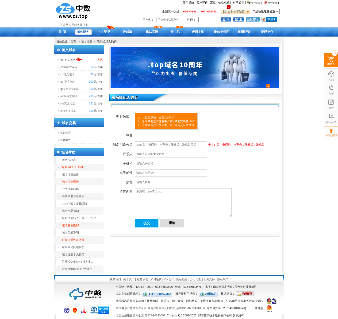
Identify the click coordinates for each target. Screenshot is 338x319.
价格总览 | (224, 2)
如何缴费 (156, 279)
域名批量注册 (70, 174)
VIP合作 (169, 279)
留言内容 (126, 191)
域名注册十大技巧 (73, 254)
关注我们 (274, 3)
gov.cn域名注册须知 (74, 203)
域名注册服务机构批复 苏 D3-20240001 (140, 315)
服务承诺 (142, 279)
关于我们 (128, 279)
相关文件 (209, 279)
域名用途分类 (123, 144)
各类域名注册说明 (73, 196)
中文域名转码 (70, 189)
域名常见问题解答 (73, 247)
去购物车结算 (235, 11)
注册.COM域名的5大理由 (77, 261)
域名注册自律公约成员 (161, 308)
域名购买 (65, 133)
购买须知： (124, 116)
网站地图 (182, 279)
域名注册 (86, 41)
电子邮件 (126, 173)
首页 (73, 41)
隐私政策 (222, 279)
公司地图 (195, 279)
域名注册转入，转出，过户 (79, 218)
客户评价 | (202, 2)
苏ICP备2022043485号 (190, 308)
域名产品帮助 (70, 210)
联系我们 (115, 279)
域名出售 (65, 140)
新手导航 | (189, 2)
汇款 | (213, 2)
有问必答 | (239, 2)
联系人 (128, 154)
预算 (129, 182)
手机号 (128, 163)
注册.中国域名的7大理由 (77, 269)
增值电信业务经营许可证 (131, 308)
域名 (129, 135)
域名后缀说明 (70, 232)
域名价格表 (69, 159)
